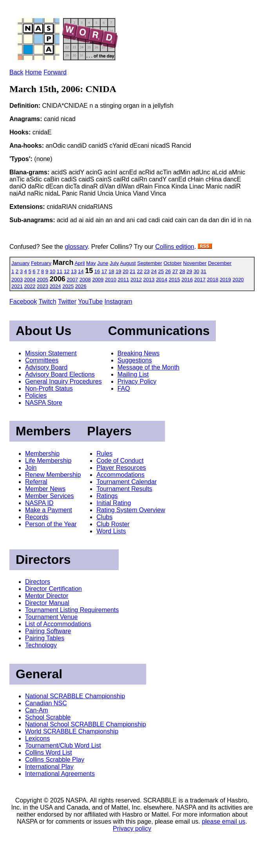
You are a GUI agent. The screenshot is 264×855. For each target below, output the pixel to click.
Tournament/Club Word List (63, 745)
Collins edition (174, 246)
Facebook (23, 301)
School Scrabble (48, 717)
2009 (97, 280)
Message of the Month (148, 367)
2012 (136, 280)
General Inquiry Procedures (63, 381)
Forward (55, 72)
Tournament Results (124, 488)
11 (59, 271)
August (128, 263)
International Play (49, 766)
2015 (174, 280)
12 (66, 271)
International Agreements (60, 773)
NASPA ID (39, 503)
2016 (187, 280)
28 (182, 271)
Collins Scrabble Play (54, 759)
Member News (45, 488)
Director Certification (53, 588)
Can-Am (36, 710)
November (194, 263)
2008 (85, 280)
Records (37, 517)
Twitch (47, 301)
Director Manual (47, 603)
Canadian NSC (46, 703)
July (114, 263)
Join (30, 467)
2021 (17, 286)
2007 (72, 280)
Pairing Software (48, 631)
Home (33, 72)
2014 (161, 280)
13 (73, 271)
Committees (41, 360)
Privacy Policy (137, 381)
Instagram (118, 301)
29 (189, 271)
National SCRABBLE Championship (75, 696)
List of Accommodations (58, 624)
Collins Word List (48, 752)
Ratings (107, 496)
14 (80, 271)
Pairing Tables (44, 638)
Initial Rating (113, 503)
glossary (76, 246)
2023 (42, 286)
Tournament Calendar (126, 481)
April (79, 263)
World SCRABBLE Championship (71, 731)
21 (132, 271)
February (41, 263)
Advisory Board (46, 367)
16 (97, 271)
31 (203, 271)
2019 (225, 280)
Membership (42, 453)
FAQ (124, 388)
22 (139, 271)
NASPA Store (43, 402)
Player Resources (121, 467)
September (149, 263)
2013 (149, 280)
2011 (123, 280)
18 (111, 271)
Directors (37, 581)
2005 (42, 280)
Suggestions (135, 360)
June (102, 263)
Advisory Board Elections (60, 374)
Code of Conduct (119, 460)
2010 (110, 280)
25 (161, 271)
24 (154, 271)
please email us (223, 821)
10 (52, 271)
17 (104, 271)
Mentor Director (46, 595)
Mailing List (133, 374)
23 (147, 271)
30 (196, 271)
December (219, 263)
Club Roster (112, 524)
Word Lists (111, 531)
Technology (41, 645)
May (91, 263)
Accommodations (120, 474)
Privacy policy (132, 828)
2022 (30, 286)
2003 (17, 280)
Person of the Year (51, 524)
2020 (238, 280)
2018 (212, 280)
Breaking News (139, 353)
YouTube (90, 301)
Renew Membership (53, 474)
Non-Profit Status (49, 388)
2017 (200, 280)
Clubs (104, 517)
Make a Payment (48, 510)
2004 (30, 280)
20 (125, 271)
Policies (36, 395)
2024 (55, 286)
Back (16, 72)
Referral (36, 481)
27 (175, 271)
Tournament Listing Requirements (72, 610)
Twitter (67, 301)
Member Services (49, 496)
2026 (81, 286)
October (172, 263)
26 (168, 271)
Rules (104, 453)
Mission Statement (51, 353)
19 (118, 271)
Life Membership (48, 460)
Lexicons (37, 738)
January (20, 263)
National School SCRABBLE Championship (85, 724)
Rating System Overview (130, 510)
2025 (68, 286)
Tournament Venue (51, 617)
